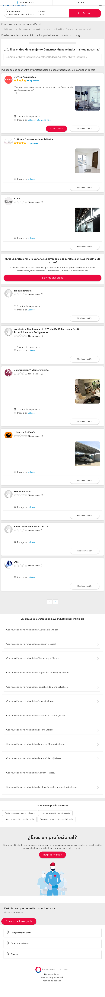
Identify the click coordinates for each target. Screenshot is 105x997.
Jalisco (49, 29)
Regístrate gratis (52, 861)
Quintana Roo (44, 127)
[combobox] (20, 13)
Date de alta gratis (52, 284)
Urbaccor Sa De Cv (24, 439)
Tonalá (59, 29)
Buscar (84, 13)
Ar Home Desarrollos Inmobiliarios (33, 146)
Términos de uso (52, 981)
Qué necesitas (13, 12)
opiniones (33, 88)
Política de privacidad (52, 984)
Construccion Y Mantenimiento (31, 377)
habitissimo (9, 29)
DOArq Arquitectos (25, 84)
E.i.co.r (18, 205)
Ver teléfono (56, 135)
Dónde (41, 12)
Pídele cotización (84, 135)
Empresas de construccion (30, 29)
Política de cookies (52, 987)
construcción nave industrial (20, 820)
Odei (16, 569)
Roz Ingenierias (22, 498)
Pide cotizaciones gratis (19, 928)
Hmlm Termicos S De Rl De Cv (31, 533)
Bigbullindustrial (23, 297)
